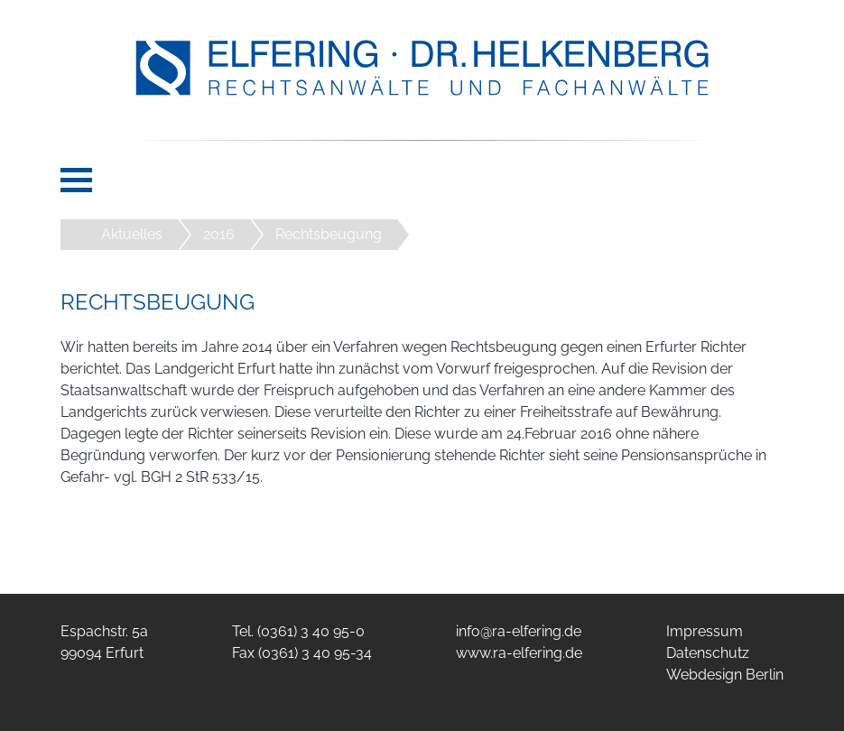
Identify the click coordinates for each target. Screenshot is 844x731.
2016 (219, 234)
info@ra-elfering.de (518, 631)
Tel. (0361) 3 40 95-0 (298, 631)
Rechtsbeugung (328, 234)
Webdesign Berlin (725, 674)
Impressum (704, 631)
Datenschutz (707, 653)
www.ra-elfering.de (519, 653)
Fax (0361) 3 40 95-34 (302, 653)
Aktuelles (131, 234)
